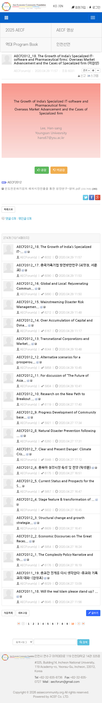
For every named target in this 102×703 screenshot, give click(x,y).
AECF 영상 (64, 30)
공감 (41, 170)
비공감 (59, 170)
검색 (83, 642)
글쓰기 (93, 613)
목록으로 (8, 209)
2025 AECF (15, 30)
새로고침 (22, 613)
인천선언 (63, 45)
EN (61, 6)
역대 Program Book (21, 45)
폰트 (86, 70)
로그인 (94, 7)
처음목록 (8, 613)
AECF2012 (15, 182)
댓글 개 (10, 219)
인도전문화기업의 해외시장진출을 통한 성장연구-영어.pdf (42, 188)
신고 (82, 76)
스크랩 (93, 76)
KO (55, 6)
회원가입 (78, 7)
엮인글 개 (24, 219)
